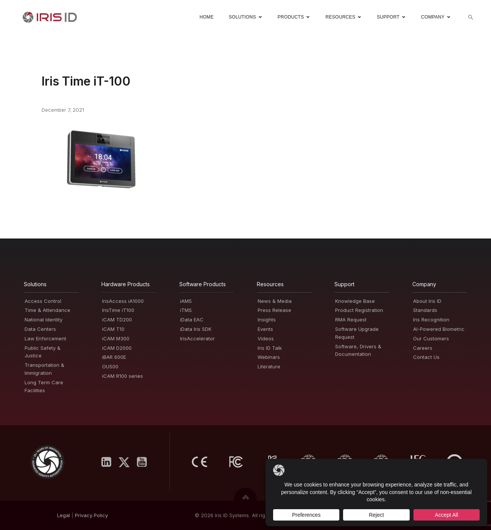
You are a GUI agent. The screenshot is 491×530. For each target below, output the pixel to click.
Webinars (269, 357)
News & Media (275, 301)
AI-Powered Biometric (439, 329)
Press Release (274, 310)
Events (265, 329)
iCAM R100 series (122, 376)
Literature (269, 366)
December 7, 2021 (63, 110)
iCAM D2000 (117, 348)
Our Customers (431, 338)
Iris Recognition (431, 319)
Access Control (43, 301)
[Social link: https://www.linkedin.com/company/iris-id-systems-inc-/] (109, 462)
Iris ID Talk (270, 348)
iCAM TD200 (117, 319)
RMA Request (351, 319)
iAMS (186, 301)
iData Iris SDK (195, 329)
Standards (425, 310)
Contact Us (426, 357)
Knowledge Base (355, 301)
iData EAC (192, 319)
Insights (267, 319)
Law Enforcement (45, 338)
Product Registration (359, 310)
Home (206, 17)
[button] (470, 17)
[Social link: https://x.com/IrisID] (127, 462)
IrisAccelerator (197, 338)
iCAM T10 (113, 329)
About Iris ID (427, 301)
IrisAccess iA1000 (123, 301)
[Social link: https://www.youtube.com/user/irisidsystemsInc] (145, 462)
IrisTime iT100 (118, 310)
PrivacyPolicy (91, 515)
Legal (63, 515)
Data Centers (40, 329)
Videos (266, 338)
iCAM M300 (115, 338)
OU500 (110, 366)
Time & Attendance (47, 310)
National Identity (43, 319)
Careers (422, 348)
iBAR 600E (114, 357)
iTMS (186, 310)
